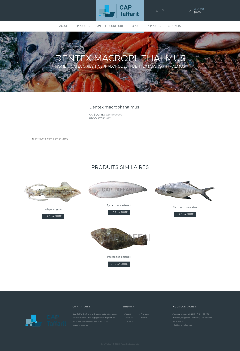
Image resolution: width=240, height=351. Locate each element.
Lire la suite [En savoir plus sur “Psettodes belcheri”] (119, 264)
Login (162, 9)
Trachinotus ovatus (185, 207)
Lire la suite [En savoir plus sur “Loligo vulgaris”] (53, 216)
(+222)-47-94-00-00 (199, 314)
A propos (145, 314)
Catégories (82, 66)
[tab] (49, 138)
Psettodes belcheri (119, 256)
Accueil (127, 314)
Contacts (128, 321)
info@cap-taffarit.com (183, 325)
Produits (128, 317)
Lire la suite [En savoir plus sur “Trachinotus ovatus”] (185, 214)
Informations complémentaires (49, 138)
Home (60, 66)
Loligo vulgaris (53, 209)
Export (144, 317)
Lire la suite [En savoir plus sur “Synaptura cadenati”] (119, 212)
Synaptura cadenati (119, 205)
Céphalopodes (113, 66)
